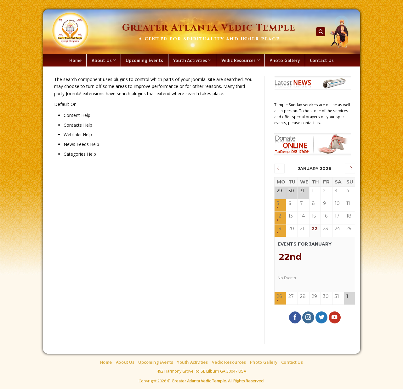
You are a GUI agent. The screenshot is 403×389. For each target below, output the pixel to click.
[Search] (320, 31)
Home (75, 60)
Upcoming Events (144, 60)
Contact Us (322, 60)
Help (85, 115)
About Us (104, 60)
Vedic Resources (240, 60)
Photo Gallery (285, 60)
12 (279, 216)
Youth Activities (192, 60)
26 (279, 296)
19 (279, 228)
